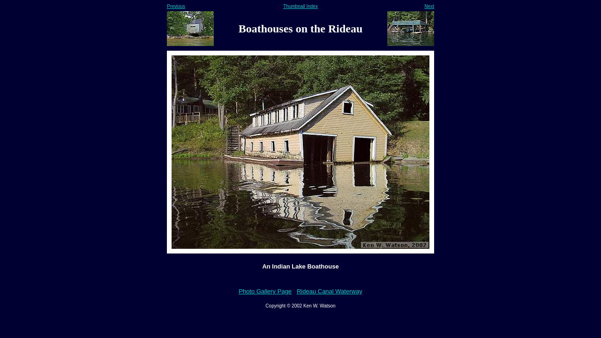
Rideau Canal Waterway (329, 291)
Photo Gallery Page (265, 291)
